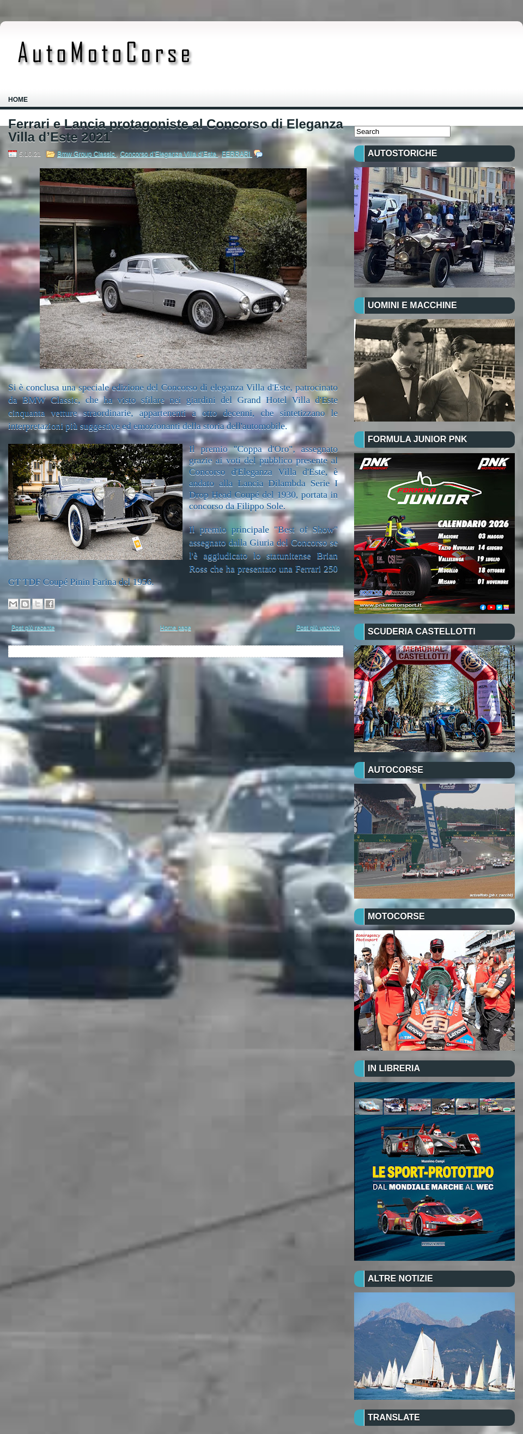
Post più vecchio (318, 627)
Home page (175, 627)
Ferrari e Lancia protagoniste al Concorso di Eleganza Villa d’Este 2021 (175, 131)
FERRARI (237, 154)
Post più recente (33, 627)
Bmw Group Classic (87, 154)
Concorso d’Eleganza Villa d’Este (169, 154)
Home (18, 99)
